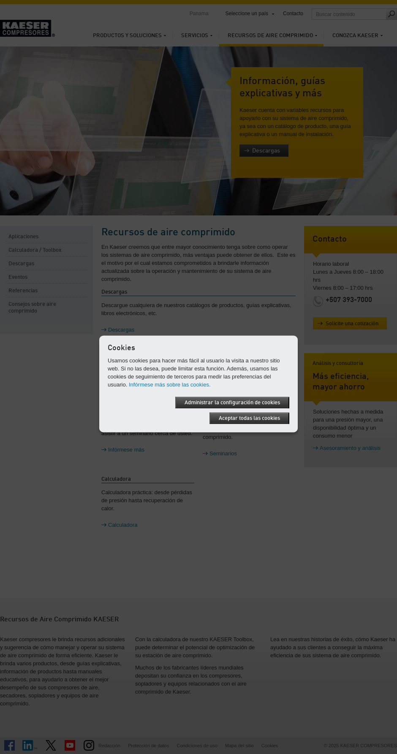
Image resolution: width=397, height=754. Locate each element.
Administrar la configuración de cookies (232, 402)
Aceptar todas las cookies (249, 418)
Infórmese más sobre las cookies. (170, 384)
